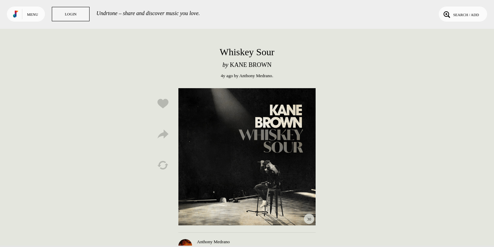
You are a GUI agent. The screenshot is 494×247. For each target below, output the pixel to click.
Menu (32, 14)
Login (71, 14)
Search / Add (460, 14)
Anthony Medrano (255, 75)
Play (247, 156)
